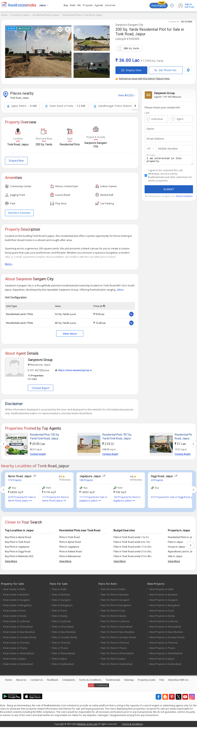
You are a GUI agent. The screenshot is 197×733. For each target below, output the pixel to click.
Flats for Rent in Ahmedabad (117, 652)
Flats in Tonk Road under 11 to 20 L (133, 545)
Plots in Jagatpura (69, 545)
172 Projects (14, 478)
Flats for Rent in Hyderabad (116, 662)
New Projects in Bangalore (165, 604)
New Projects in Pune (162, 609)
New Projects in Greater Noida (167, 636)
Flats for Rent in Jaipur (113, 657)
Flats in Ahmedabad (63, 652)
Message (151, 153)
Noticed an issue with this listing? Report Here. (142, 77)
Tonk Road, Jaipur (130, 32)
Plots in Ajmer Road (70, 540)
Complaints (68, 678)
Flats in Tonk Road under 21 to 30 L (133, 550)
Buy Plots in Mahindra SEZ (19, 554)
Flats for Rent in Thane (114, 646)
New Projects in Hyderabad (165, 662)
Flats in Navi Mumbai (64, 630)
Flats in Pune (59, 609)
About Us (21, 678)
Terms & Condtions (184, 196)
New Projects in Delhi (162, 588)
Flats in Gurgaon (61, 598)
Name (150, 127)
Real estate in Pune (14, 609)
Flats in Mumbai (61, 593)
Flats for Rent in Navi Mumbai (117, 630)
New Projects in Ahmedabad (166, 652)
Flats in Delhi (59, 588)
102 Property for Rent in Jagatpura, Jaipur (127, 497)
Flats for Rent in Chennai (115, 641)
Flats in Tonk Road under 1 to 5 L (131, 535)
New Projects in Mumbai (163, 593)
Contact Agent (40, 386)
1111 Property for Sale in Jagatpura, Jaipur (93, 497)
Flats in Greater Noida (64, 636)
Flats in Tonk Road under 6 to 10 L (132, 540)
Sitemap (129, 678)
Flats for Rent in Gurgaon (115, 598)
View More (70, 332)
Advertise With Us (178, 678)
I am (147, 111)
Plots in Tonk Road (69, 535)
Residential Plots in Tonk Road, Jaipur (83, 15)
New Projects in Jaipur (162, 657)
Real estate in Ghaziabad (18, 625)
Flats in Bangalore (62, 604)
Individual (157, 117)
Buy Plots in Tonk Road (17, 540)
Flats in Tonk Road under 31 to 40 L (133, 554)
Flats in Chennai (61, 641)
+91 (149, 147)
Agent (180, 117)
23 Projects (157, 478)
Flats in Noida (59, 614)
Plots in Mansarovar (70, 554)
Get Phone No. (166, 69)
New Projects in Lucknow (164, 620)
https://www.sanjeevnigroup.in (75, 368)
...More (120, 288)
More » (8, 262)
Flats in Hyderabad (63, 662)
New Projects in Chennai (164, 641)
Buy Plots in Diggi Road (17, 550)
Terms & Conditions (90, 678)
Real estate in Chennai (16, 641)
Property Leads (146, 678)
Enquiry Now (131, 69)
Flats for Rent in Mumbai (115, 593)
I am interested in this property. (169, 159)
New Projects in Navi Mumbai (166, 630)
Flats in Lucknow (61, 620)
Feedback (52, 678)
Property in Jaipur (20, 15)
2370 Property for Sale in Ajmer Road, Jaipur (22, 497)
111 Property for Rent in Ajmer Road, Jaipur (55, 497)
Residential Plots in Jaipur (46, 15)
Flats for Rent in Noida (113, 614)
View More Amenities (19, 211)
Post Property (159, 5)
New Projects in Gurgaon (164, 598)
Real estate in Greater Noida (19, 636)
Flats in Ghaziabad (63, 625)
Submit (168, 189)
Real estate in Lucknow (16, 620)
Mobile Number (167, 147)
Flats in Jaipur (59, 657)
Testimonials (113, 678)
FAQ (161, 678)
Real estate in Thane (15, 646)
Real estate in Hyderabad (18, 662)
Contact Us (36, 678)
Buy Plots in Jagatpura (17, 545)
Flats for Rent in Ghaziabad (116, 625)
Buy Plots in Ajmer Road (18, 535)
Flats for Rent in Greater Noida (118, 636)
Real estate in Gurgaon (16, 598)
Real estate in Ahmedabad (18, 652)
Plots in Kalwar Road (70, 550)
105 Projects (86, 478)
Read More (85, 412)
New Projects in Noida (162, 614)
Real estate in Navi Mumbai (19, 630)
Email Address (155, 137)
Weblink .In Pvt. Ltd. (87, 722)
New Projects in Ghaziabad (165, 625)
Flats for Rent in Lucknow (115, 620)
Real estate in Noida (14, 614)
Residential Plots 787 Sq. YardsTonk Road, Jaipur (117, 435)
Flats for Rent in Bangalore (116, 604)
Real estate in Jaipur (14, 657)
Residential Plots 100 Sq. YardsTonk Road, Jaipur (44, 435)
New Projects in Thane (162, 646)
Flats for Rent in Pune (113, 609)
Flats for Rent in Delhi (113, 588)
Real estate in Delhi (14, 588)
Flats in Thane (60, 646)
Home (4, 15)
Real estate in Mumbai (16, 593)
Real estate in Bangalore (17, 604)
